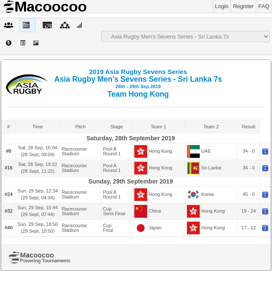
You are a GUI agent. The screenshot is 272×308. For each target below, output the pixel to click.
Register (243, 6)
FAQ (263, 6)
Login (222, 6)
